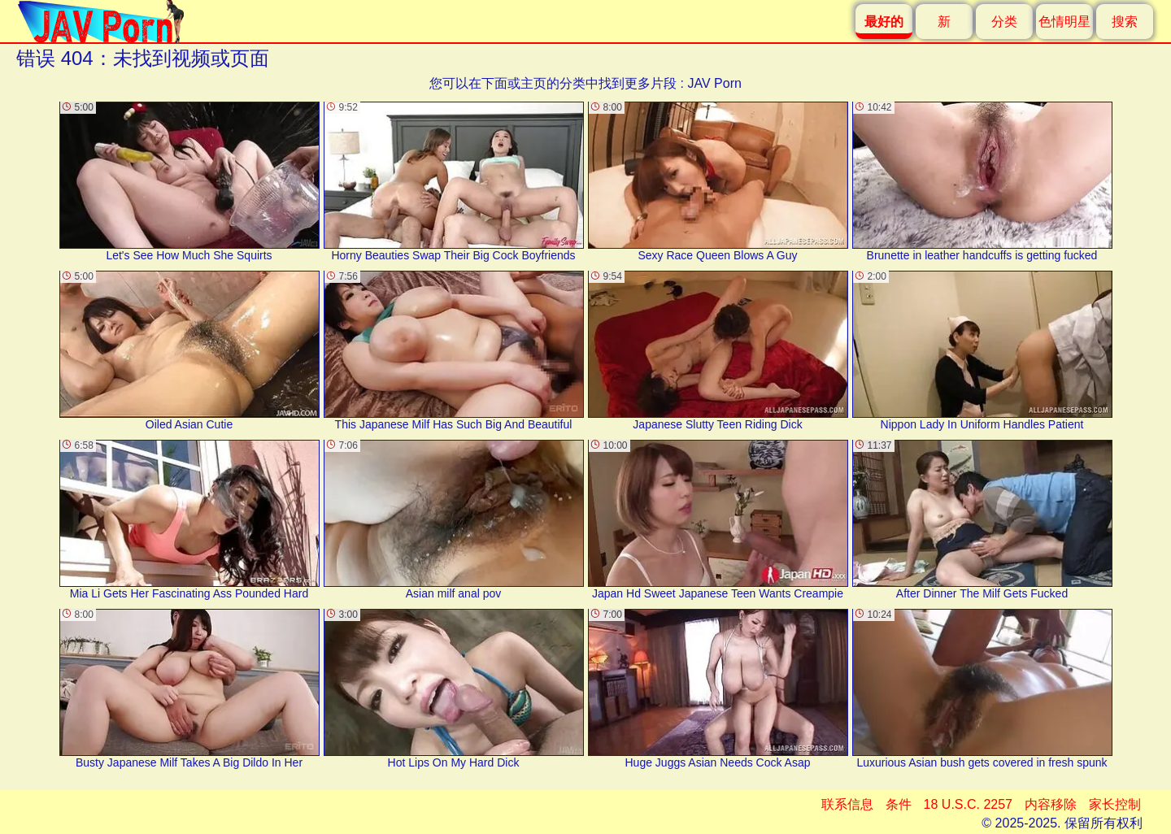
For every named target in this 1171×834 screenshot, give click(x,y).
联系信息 (847, 804)
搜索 (1125, 21)
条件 (899, 804)
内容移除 (1051, 804)
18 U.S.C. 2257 (968, 804)
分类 (1004, 21)
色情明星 (1064, 21)
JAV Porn (714, 83)
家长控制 (1115, 804)
